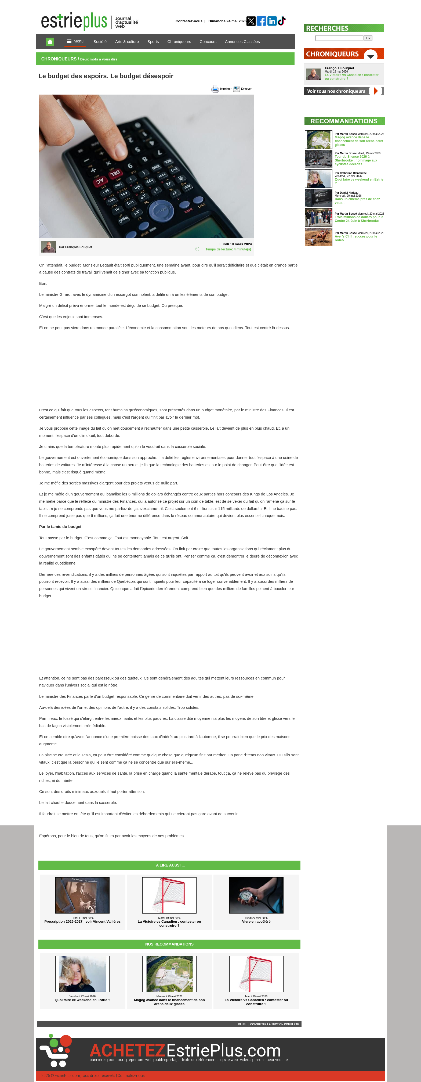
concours (117, 1060)
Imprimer (226, 88)
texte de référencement (202, 1060)
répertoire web (140, 1060)
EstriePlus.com (67, 1076)
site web (231, 1060)
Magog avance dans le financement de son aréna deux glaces (359, 141)
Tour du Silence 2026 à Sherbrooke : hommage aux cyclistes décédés (356, 160)
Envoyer (246, 88)
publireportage (167, 1060)
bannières (98, 1060)
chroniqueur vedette (270, 1060)
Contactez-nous (189, 21)
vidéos (245, 1060)
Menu (75, 41)
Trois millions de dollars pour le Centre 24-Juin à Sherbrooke (359, 219)
